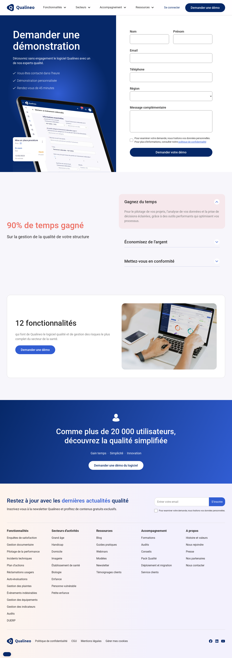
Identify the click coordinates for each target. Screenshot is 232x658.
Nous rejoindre (194, 544)
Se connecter (172, 7)
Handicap (57, 544)
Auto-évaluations (17, 579)
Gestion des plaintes (19, 586)
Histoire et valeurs (197, 537)
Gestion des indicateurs (21, 606)
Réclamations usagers (20, 572)
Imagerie (57, 558)
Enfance (57, 579)
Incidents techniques (19, 558)
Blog (99, 537)
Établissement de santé (66, 565)
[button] (54, 7)
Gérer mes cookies (117, 641)
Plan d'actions (15, 565)
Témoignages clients (108, 572)
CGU (74, 641)
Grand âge (58, 537)
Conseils (146, 551)
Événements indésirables (22, 593)
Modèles (101, 558)
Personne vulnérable (64, 586)
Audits (11, 613)
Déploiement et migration (156, 565)
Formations (148, 537)
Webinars (102, 551)
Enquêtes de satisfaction (22, 537)
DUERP (11, 620)
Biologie (56, 572)
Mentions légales (91, 641)
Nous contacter (195, 565)
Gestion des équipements (22, 599)
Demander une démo (205, 7)
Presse (190, 551)
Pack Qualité (149, 558)
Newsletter (102, 565)
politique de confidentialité (192, 141)
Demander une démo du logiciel (116, 465)
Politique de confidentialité (51, 641)
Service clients (150, 572)
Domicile (57, 551)
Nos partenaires (195, 558)
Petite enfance (60, 593)
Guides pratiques (106, 544)
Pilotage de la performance (23, 551)
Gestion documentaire (20, 544)
